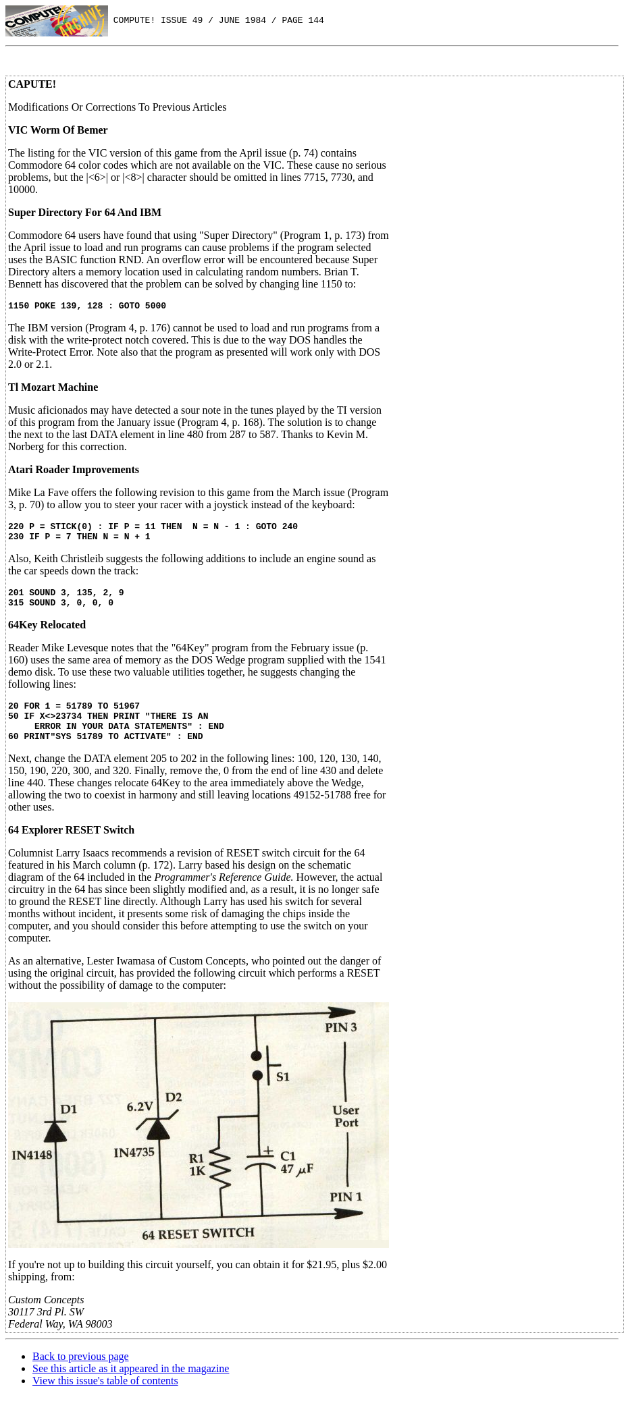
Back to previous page (80, 1374)
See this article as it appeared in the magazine (130, 1386)
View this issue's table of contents (105, 1399)
